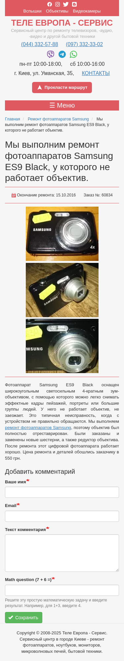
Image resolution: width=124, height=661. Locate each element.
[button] (62, 234)
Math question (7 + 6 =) (28, 579)
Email (11, 505)
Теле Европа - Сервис (62, 22)
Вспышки (32, 11)
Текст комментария (25, 529)
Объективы (57, 11)
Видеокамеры (87, 11)
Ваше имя (15, 481)
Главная (12, 119)
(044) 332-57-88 (39, 44)
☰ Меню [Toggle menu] (62, 105)
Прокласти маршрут (62, 87)
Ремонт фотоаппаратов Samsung (58, 119)
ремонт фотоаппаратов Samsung (38, 427)
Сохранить (23, 617)
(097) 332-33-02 (84, 44)
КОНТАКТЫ (96, 73)
